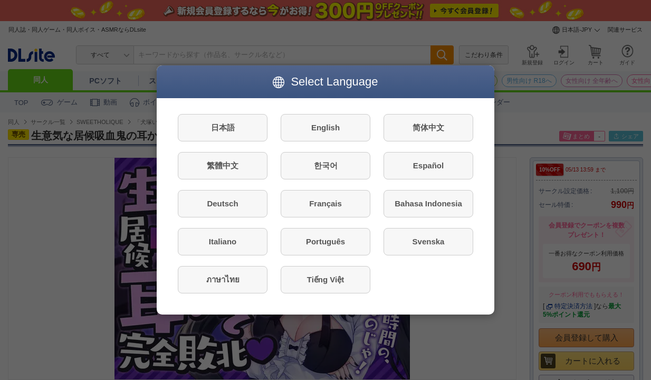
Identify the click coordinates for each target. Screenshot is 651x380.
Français (325, 203)
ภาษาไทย (223, 279)
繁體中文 (222, 165)
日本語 (223, 127)
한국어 (326, 165)
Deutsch (222, 203)
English (325, 127)
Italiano (223, 241)
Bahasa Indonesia (428, 203)
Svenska (429, 241)
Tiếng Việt (325, 279)
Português (325, 241)
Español (428, 165)
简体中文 (428, 127)
